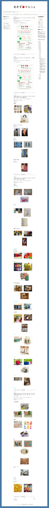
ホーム (24, 498)
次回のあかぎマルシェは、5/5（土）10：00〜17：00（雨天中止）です (42, 59)
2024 (39, 43)
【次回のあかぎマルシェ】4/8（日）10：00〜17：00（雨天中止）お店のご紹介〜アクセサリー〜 (42, 72)
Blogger (32, 504)
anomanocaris (15, 185)
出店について (21, 14)
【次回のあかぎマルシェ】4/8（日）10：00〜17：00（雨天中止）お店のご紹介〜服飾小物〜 (42, 64)
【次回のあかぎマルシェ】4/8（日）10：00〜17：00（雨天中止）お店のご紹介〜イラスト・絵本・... (42, 69)
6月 (39, 55)
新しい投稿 (15, 498)
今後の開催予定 (26, 14)
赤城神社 (39, 31)
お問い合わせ (35, 14)
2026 (39, 41)
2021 (39, 46)
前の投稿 (34, 498)
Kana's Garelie (15, 251)
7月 (39, 54)
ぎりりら (15, 261)
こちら (20, 21)
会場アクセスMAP (31, 14)
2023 (39, 44)
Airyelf (26, 504)
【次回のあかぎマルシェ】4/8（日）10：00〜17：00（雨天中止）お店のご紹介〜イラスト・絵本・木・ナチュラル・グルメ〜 (24, 394)
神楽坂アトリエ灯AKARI (17, 228)
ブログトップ (4, 14)
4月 (39, 57)
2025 (39, 42)
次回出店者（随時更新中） (16, 14)
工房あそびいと (15, 126)
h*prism (15, 204)
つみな (14, 467)
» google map (39, 32)
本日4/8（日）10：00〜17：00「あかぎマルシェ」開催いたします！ (42, 61)
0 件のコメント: (18, 92)
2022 (39, 45)
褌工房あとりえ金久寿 (16, 159)
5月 (39, 56)
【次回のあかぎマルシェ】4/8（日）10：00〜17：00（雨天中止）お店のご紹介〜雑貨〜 (42, 66)
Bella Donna (15, 481)
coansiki (15, 103)
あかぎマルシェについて (9, 14)
